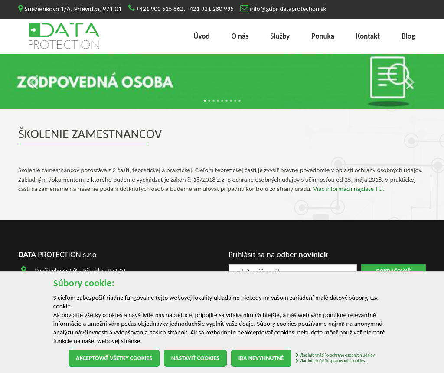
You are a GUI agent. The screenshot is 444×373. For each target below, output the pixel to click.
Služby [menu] (280, 36)
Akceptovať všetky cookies (114, 358)
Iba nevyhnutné (261, 358)
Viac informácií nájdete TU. (348, 189)
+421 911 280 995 (210, 9)
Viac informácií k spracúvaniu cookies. (331, 360)
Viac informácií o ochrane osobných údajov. (335, 355)
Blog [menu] (408, 36)
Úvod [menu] (201, 36)
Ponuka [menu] (322, 36)
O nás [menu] (240, 36)
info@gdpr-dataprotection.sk (288, 9)
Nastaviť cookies (195, 358)
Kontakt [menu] (368, 36)
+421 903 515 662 (159, 9)
